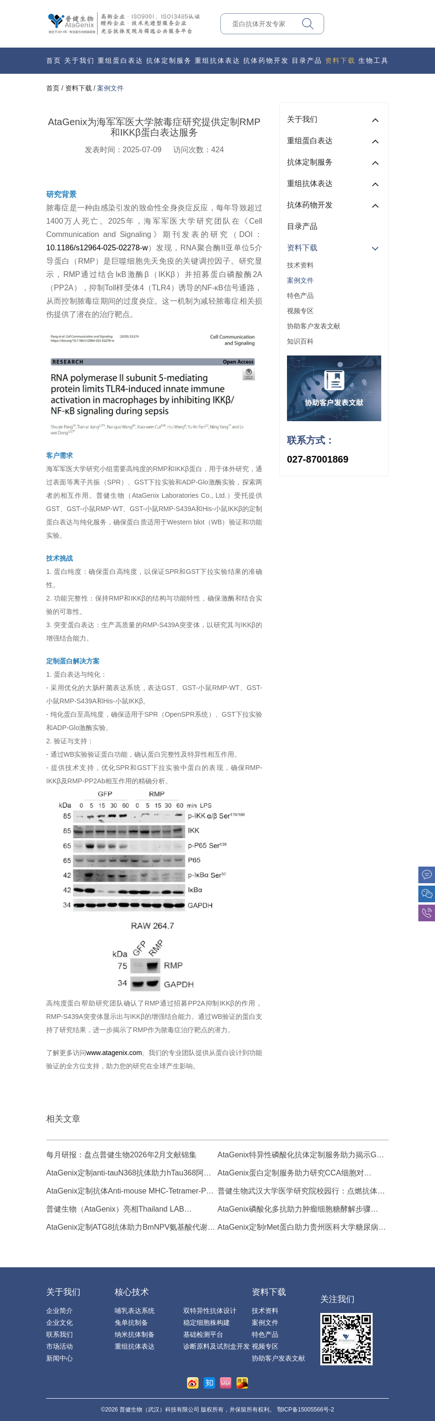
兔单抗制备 (131, 1322)
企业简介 (59, 1310)
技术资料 (300, 265)
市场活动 (59, 1346)
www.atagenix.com (114, 1052)
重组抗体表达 (217, 60)
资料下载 (340, 60)
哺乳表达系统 (135, 1310)
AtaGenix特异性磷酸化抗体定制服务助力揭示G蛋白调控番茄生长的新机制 (301, 1156)
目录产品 (307, 60)
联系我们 (59, 1334)
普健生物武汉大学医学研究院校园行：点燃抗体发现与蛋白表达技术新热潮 (301, 1192)
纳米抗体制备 (135, 1334)
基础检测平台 (203, 1334)
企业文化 (59, 1322)
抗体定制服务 (169, 60)
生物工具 (373, 60)
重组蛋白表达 (120, 60)
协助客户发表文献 (313, 326)
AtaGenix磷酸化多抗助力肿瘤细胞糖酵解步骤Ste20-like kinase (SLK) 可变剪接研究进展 (294, 1210)
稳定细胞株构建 (206, 1322)
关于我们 (79, 60)
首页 (53, 60)
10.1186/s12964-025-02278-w (97, 248)
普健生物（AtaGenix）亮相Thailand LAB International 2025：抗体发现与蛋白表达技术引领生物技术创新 (130, 1210)
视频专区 (300, 311)
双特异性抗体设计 (210, 1310)
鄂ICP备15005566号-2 (305, 1409)
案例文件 (110, 88)
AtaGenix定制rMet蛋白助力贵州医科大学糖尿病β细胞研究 (300, 1228)
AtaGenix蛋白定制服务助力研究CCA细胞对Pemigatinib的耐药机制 (291, 1174)
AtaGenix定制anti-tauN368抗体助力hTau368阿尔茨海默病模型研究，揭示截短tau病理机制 (128, 1174)
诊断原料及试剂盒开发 (216, 1346)
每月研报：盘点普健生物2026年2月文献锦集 (121, 1155)
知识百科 (300, 341)
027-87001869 (317, 459)
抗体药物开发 (266, 60)
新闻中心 (59, 1358)
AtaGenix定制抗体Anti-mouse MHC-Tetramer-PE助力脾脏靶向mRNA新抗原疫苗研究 (128, 1192)
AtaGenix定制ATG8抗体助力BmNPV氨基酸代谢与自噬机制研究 (130, 1228)
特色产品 (300, 295)
